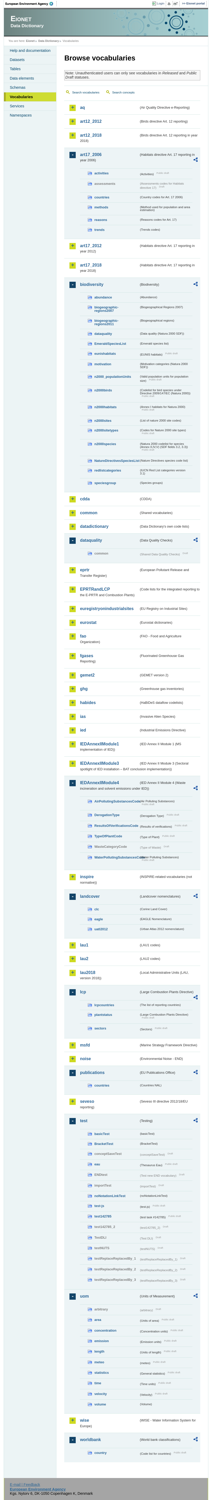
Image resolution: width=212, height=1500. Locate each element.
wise (84, 1420)
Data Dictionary (48, 40)
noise (85, 1058)
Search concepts (123, 92)
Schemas (17, 87)
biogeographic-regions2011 (106, 322)
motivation (102, 364)
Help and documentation (30, 50)
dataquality (103, 334)
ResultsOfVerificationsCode (116, 826)
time (97, 1383)
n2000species (105, 444)
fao (83, 636)
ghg (83, 689)
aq (82, 107)
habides (88, 702)
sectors (100, 1028)
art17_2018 (91, 265)
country (100, 1453)
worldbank (90, 1439)
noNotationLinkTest (109, 1196)
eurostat (88, 622)
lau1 (84, 945)
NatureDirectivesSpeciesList (116, 461)
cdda (85, 499)
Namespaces (21, 115)
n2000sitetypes (106, 430)
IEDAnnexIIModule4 (99, 783)
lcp (83, 992)
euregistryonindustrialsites (106, 608)
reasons (100, 220)
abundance (103, 297)
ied (83, 730)
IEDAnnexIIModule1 (99, 744)
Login (160, 3)
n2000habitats (105, 407)
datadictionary (94, 526)
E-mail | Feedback (25, 1484)
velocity (100, 1394)
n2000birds (103, 390)
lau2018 (87, 972)
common (88, 513)
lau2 (84, 958)
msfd (85, 1045)
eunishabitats (105, 354)
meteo (99, 1362)
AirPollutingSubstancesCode (116, 801)
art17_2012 (91, 245)
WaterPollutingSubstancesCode (116, 857)
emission (101, 1341)
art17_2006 (91, 154)
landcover (90, 896)
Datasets (17, 60)
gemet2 (87, 675)
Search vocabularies (85, 92)
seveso (87, 1101)
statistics (101, 1373)
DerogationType (106, 815)
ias (83, 716)
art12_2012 (91, 121)
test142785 (102, 1216)
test (83, 1121)
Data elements (22, 78)
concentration (105, 1330)
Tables (15, 69)
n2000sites (102, 421)
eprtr (84, 570)
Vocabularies (21, 97)
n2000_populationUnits (112, 377)
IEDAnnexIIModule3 (99, 763)
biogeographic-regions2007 (106, 309)
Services (17, 106)
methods (101, 207)
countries (101, 197)
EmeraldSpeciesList (110, 344)
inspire (86, 876)
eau (97, 1164)
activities (101, 173)
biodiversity (91, 284)
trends (99, 230)
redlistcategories (107, 470)
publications (92, 1072)
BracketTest (103, 1144)
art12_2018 (91, 135)
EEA (31, 3)
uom (84, 1296)
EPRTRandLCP (95, 589)
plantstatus (103, 1015)
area (97, 1320)
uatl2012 (101, 929)
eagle (98, 919)
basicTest (101, 1134)
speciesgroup (105, 483)
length (99, 1351)
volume (100, 1404)
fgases (86, 656)
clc (96, 909)
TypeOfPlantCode (108, 836)
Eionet (30, 40)
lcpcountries (104, 1005)
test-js (99, 1206)
